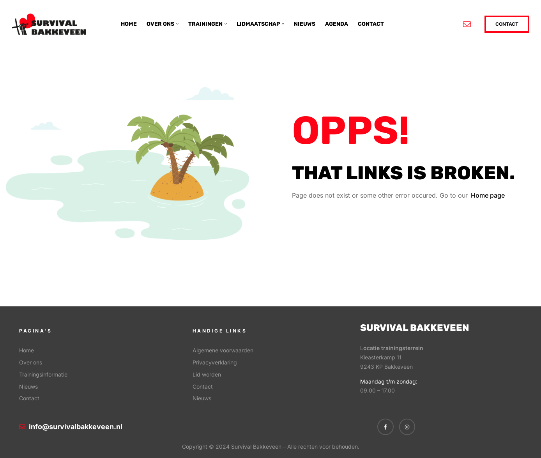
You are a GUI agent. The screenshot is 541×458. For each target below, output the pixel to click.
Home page (488, 195)
